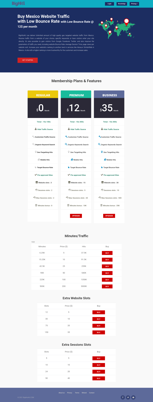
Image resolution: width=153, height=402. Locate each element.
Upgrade (76, 216)
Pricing (133, 4)
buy (107, 253)
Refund (84, 393)
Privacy (69, 393)
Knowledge (121, 4)
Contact (91, 393)
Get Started (27, 60)
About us (62, 393)
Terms (77, 393)
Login (109, 4)
